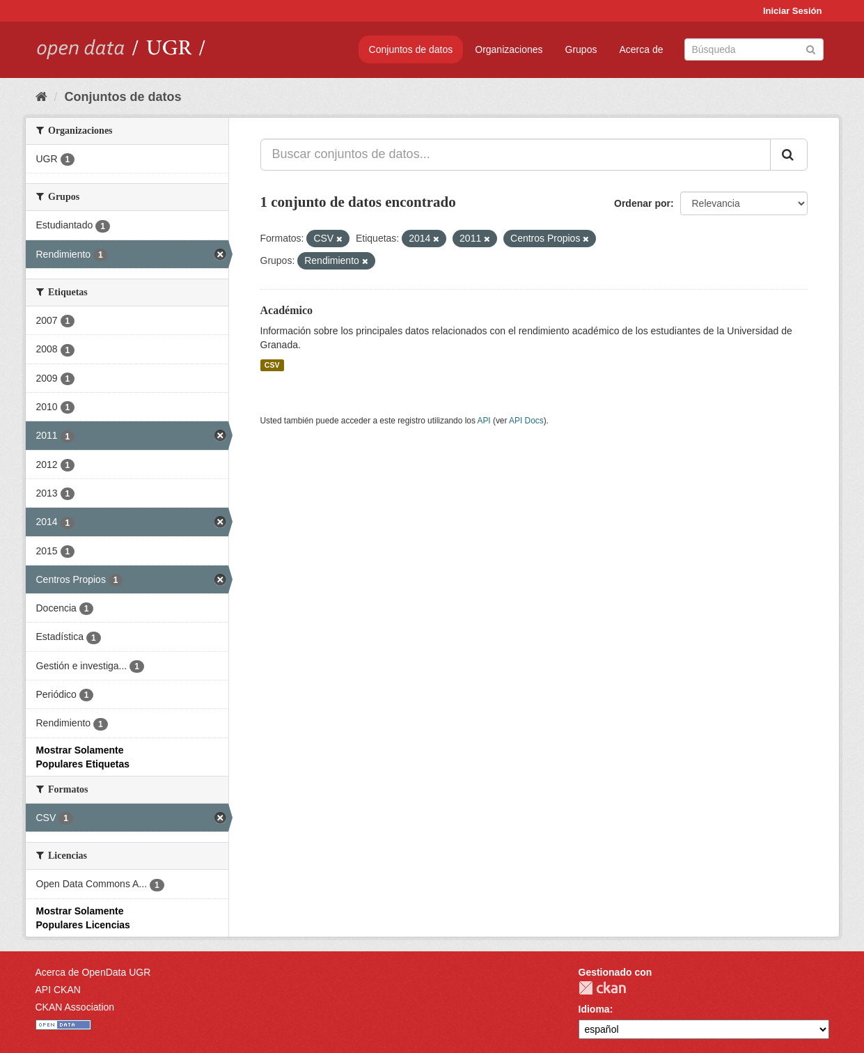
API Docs (526, 421)
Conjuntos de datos (411, 49)
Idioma (594, 1009)
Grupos (581, 49)
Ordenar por (642, 203)
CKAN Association (75, 1007)
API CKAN (58, 989)
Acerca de (641, 49)
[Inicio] (41, 97)
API (483, 421)
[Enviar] (811, 48)
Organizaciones (508, 49)
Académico (286, 310)
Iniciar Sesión (792, 11)
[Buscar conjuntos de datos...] (515, 155)
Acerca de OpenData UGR (93, 972)
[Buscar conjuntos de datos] (754, 49)
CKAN (602, 988)
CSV (272, 365)
